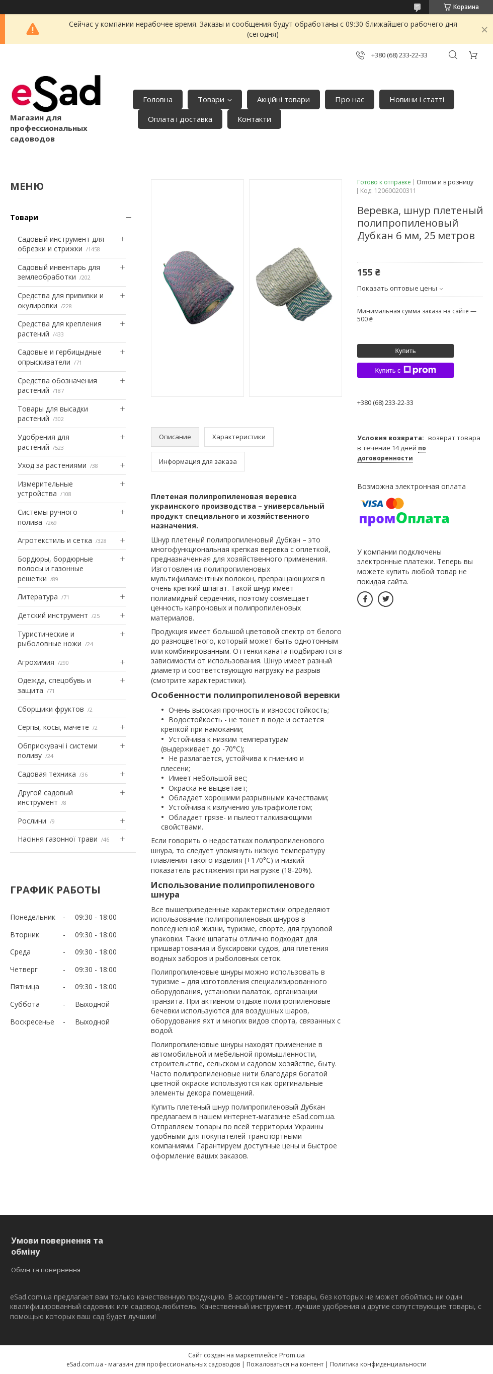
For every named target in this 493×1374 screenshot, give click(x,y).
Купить (405, 351)
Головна (158, 99)
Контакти (254, 119)
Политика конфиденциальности (378, 1364)
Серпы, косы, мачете (53, 727)
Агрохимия (36, 662)
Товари (211, 99)
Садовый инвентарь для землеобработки (59, 272)
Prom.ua (292, 1354)
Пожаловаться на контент (285, 1364)
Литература (38, 596)
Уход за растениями (52, 465)
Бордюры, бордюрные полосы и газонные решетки (55, 568)
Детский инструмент (53, 615)
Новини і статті (416, 99)
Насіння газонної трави (58, 839)
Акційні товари (283, 99)
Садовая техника (47, 774)
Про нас (349, 99)
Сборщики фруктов (51, 709)
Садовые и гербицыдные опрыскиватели (60, 357)
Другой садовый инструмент (45, 797)
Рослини (32, 821)
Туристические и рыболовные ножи (49, 639)
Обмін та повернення (45, 1269)
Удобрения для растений (43, 442)
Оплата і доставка (180, 119)
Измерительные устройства (45, 489)
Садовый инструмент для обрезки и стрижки (61, 244)
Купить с (405, 370)
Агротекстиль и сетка (55, 540)
